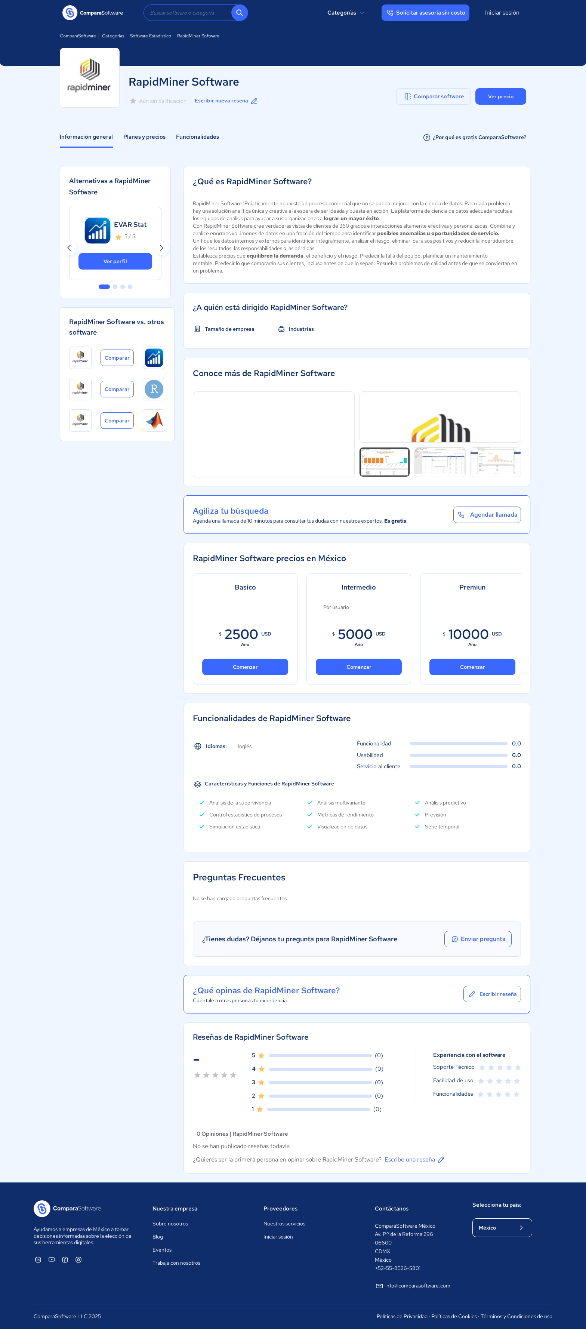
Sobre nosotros (170, 1223)
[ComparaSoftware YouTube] (51, 1259)
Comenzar (245, 667)
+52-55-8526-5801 (397, 1268)
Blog (157, 1236)
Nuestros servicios (284, 1223)
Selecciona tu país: (496, 1205)
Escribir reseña (492, 994)
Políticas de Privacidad (402, 1316)
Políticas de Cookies (454, 1316)
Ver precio (500, 96)
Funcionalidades (197, 137)
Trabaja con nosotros (176, 1262)
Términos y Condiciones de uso (516, 1316)
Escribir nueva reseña (227, 100)
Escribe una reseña (415, 1159)
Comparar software (433, 96)
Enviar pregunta (478, 939)
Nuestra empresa (174, 1208)
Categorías (347, 12)
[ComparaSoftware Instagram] (78, 1259)
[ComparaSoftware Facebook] (65, 1259)
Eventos (162, 1249)
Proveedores (280, 1208)
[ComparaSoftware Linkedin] (38, 1259)
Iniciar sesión (502, 12)
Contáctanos (391, 1208)
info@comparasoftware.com (412, 1286)
